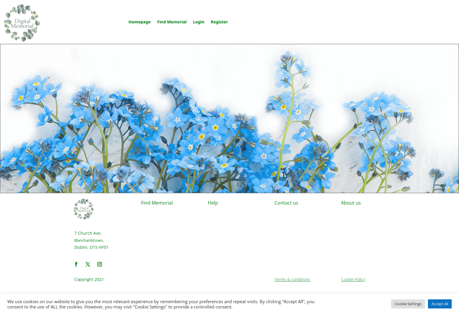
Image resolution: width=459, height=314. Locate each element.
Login (198, 22)
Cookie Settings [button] (408, 303)
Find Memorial (171, 22)
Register (219, 22)
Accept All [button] (439, 303)
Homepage (140, 22)
